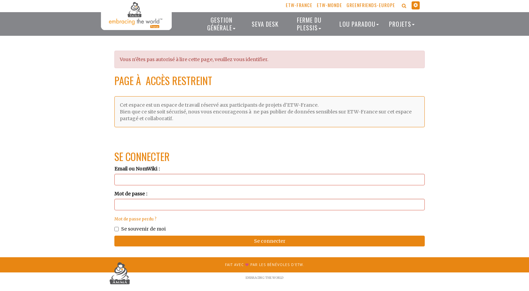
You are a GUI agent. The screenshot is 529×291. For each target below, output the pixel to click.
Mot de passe (129, 194)
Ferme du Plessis (309, 24)
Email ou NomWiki (135, 169)
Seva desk (265, 24)
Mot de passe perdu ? (135, 218)
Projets (402, 24)
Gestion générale (221, 24)
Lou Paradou (359, 24)
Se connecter (269, 241)
